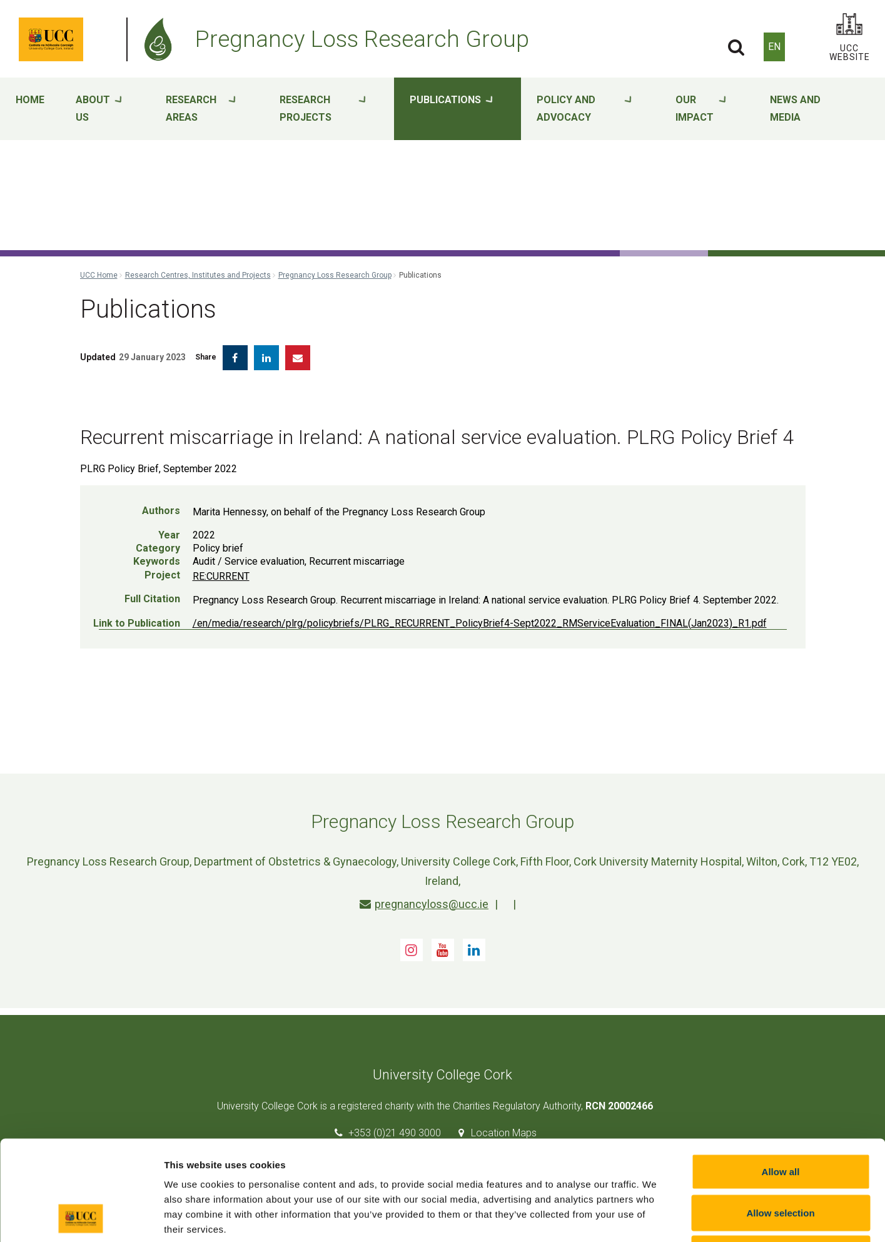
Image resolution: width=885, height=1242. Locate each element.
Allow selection (780, 1119)
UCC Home (99, 275)
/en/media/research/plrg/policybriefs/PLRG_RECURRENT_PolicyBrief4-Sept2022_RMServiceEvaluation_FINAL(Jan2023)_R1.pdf (480, 623)
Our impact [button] (700, 109)
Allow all (781, 1078)
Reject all (780, 1159)
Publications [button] (451, 109)
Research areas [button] (201, 109)
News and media (795, 108)
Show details (656, 1217)
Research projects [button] (323, 109)
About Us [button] (99, 109)
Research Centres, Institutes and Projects (198, 275)
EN (774, 47)
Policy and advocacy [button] (584, 109)
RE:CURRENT (221, 576)
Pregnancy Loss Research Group (335, 275)
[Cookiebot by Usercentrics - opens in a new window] (81, 1217)
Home (30, 100)
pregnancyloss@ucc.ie (424, 904)
